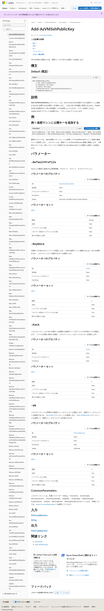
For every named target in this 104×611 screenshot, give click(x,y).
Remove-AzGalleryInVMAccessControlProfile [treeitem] (17, 389)
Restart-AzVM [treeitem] (13, 509)
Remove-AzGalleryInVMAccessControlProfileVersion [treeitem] (17, 397)
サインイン (98, 3)
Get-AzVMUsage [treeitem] (14, 183)
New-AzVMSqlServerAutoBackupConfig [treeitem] (17, 319)
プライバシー (43, 607)
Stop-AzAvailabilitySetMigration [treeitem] (17, 559)
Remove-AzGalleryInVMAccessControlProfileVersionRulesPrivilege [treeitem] (17, 419)
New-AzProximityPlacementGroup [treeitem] (17, 283)
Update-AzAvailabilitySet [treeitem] (16, 574)
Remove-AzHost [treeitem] (14, 446)
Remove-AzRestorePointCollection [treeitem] (16, 467)
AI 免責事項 (5, 607)
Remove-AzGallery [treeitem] (14, 368)
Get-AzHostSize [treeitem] (14, 125)
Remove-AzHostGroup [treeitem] (16, 450)
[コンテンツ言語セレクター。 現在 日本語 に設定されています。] (6, 602)
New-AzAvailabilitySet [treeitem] (15, 213)
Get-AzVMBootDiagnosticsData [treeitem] (17, 160)
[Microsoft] (3, 2)
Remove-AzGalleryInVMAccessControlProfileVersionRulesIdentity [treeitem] (17, 407)
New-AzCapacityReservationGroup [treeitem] (17, 225)
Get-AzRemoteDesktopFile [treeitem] (17, 137)
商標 (93, 607)
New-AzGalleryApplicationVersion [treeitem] (17, 241)
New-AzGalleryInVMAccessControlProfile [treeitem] (17, 250)
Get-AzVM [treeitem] (12, 155)
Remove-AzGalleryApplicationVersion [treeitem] (17, 380)
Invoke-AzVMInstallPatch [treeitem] (17, 193)
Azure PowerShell (50, 22)
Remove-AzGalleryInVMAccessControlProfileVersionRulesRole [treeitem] (17, 428)
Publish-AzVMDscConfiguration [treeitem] (16, 344)
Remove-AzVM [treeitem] (13, 476)
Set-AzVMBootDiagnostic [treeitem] (17, 517)
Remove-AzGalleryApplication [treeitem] (15, 373)
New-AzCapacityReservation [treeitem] (16, 218)
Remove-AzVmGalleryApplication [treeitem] (16, 484)
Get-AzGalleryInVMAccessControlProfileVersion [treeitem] (17, 111)
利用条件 (86, 607)
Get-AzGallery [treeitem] (13, 84)
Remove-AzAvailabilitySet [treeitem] (17, 349)
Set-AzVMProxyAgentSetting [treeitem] (16, 531)
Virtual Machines (75, 22)
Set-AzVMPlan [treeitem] (13, 527)
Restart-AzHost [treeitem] (13, 506)
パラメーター (38, 51)
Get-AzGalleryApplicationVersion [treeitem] (17, 93)
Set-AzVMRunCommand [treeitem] (16, 537)
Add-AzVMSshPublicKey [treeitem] (16, 34)
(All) (33, 210)
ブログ (27, 607)
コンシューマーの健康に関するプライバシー (65, 607)
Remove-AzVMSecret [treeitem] (15, 502)
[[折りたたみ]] (25, 21)
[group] (66, 133)
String (88, 268)
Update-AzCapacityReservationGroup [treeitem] (17, 586)
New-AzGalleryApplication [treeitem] (17, 235)
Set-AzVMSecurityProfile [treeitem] (16, 540)
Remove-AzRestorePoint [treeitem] (16, 462)
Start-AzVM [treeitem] (12, 554)
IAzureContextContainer (66, 184)
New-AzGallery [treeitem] (13, 231)
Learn (33, 22)
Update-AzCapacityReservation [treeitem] (16, 578)
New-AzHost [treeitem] (13, 274)
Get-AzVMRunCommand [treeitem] (16, 167)
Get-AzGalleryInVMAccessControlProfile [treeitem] (17, 102)
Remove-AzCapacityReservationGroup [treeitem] (17, 361)
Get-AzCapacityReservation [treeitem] (16, 64)
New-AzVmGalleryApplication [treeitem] (16, 312)
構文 (35, 43)
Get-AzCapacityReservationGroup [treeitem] (17, 71)
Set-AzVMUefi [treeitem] (13, 544)
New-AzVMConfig (83, 415)
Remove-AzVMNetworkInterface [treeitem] (16, 491)
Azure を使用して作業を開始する (89, 8)
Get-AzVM (49, 415)
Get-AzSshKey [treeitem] (13, 151)
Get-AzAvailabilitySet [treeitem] (15, 59)
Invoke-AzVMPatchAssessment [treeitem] (16, 198)
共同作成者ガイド (45, 570)
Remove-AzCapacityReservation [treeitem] (16, 354)
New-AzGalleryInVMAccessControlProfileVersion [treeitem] (17, 258)
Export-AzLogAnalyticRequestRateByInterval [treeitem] (17, 44)
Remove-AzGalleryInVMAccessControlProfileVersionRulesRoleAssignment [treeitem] (17, 438)
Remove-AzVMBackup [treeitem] (16, 480)
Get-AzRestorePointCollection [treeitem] (16, 146)
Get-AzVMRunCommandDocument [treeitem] (17, 173)
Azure (40, 22)
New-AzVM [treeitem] (12, 303)
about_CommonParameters (45, 504)
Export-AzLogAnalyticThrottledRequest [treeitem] (17, 53)
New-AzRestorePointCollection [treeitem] (16, 295)
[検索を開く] (92, 3)
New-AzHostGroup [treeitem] (15, 277)
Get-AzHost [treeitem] (12, 118)
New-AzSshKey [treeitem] (13, 300)
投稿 (35, 607)
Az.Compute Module (45, 35)
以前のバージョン (17, 607)
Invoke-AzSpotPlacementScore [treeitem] (16, 188)
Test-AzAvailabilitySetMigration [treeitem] (17, 569)
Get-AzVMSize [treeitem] (13, 179)
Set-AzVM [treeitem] (12, 513)
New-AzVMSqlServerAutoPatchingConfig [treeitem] (17, 328)
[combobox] (13, 25)
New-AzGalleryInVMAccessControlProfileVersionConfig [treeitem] (17, 267)
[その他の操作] (99, 22)
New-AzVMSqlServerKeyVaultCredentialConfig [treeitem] (17, 337)
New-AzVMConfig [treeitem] (14, 307)
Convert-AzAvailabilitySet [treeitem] (17, 38)
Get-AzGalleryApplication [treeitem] (17, 88)
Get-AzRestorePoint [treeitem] (15, 141)
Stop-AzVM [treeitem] (12, 564)
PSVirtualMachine (79, 433)
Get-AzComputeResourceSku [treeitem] (16, 79)
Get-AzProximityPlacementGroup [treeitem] (17, 131)
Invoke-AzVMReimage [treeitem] (16, 203)
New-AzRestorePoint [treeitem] (15, 290)
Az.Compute (63, 22)
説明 (34, 46)
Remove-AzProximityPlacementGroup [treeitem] (17, 456)
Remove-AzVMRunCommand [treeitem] (15, 497)
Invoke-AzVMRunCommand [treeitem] (15, 208)
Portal (74, 8)
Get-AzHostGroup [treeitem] (14, 121)
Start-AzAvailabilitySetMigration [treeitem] (17, 549)
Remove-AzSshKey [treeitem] (15, 472)
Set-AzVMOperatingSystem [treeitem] (16, 522)
